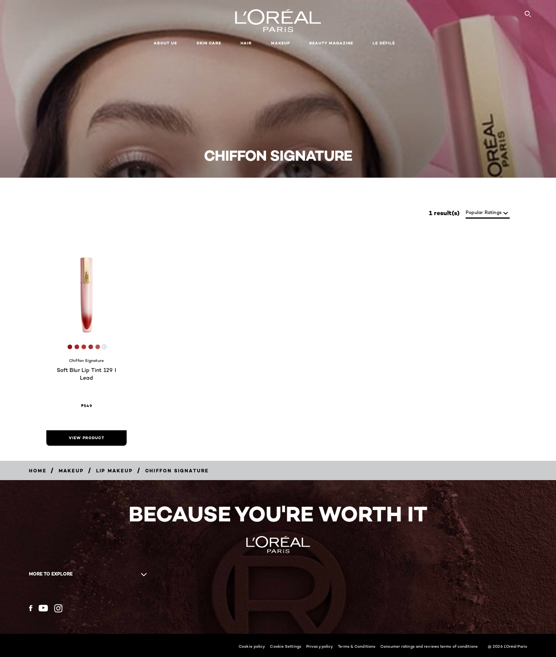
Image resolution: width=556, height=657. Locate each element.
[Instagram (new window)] (58, 608)
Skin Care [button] (209, 43)
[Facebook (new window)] (30, 608)
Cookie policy (252, 646)
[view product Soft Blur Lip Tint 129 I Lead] (86, 438)
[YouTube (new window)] (43, 608)
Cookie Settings (285, 646)
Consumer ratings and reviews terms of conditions (429, 646)
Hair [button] (246, 43)
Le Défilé (384, 43)
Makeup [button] (280, 43)
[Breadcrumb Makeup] (71, 471)
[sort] (488, 213)
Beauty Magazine (331, 43)
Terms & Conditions (356, 646)
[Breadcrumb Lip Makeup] (114, 471)
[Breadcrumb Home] (37, 471)
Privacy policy (319, 646)
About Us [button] (165, 43)
